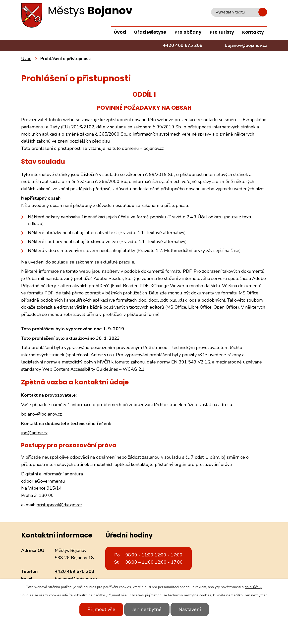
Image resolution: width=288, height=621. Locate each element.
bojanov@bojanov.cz (41, 414)
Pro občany (187, 32)
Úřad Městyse (150, 32)
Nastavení (189, 609)
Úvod (120, 32)
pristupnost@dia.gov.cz (59, 505)
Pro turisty (222, 32)
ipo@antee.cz (34, 433)
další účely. (253, 587)
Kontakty (253, 32)
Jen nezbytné (147, 609)
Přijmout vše (101, 609)
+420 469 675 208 (74, 571)
